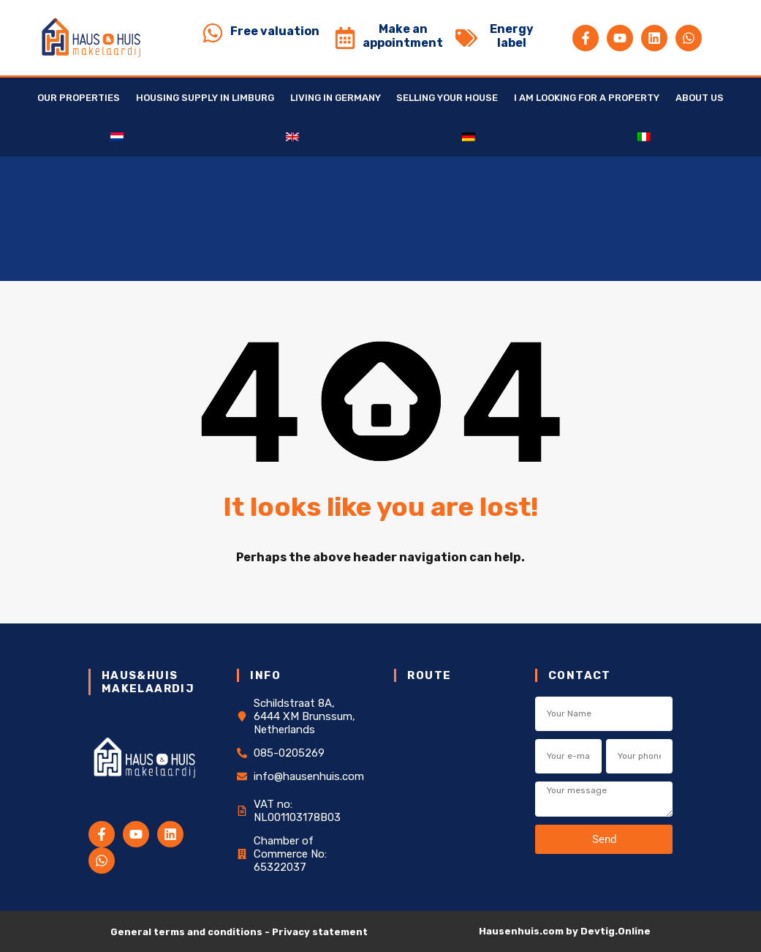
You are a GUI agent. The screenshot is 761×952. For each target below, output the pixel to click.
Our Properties (78, 97)
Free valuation (274, 31)
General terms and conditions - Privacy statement (239, 931)
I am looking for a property (586, 97)
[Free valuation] (213, 33)
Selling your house (447, 97)
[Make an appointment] (345, 38)
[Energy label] (466, 38)
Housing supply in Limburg (205, 97)
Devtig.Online (615, 931)
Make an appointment (403, 36)
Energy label (512, 36)
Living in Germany (335, 97)
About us (699, 97)
